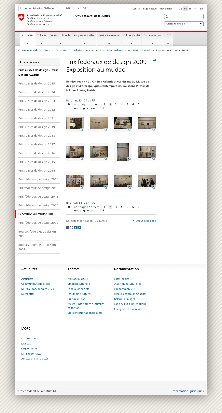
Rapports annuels (124, 288)
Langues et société (84, 35)
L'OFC (168, 35)
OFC (83, 8)
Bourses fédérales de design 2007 (37, 247)
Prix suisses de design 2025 (36, 83)
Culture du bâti (131, 35)
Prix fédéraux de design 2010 (38, 205)
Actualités (28, 36)
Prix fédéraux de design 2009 (38, 222)
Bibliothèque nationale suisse (85, 312)
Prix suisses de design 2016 (36, 153)
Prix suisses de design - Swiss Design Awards (125, 50)
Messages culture (78, 278)
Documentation (152, 35)
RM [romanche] (195, 8)
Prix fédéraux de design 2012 (38, 188)
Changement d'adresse (127, 309)
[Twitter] (72, 227)
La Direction (28, 338)
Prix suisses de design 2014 (36, 170)
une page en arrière (86, 104)
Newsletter (27, 293)
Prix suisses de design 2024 (36, 92)
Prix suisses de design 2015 (36, 162)
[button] (167, 16)
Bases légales (121, 278)
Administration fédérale (37, 8)
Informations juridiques (188, 391)
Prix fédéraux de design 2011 (38, 196)
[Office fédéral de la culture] (74, 19)
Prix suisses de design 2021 (36, 118)
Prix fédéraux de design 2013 (38, 179)
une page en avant (86, 108)
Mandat (26, 343)
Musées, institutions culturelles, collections (86, 305)
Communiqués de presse (35, 283)
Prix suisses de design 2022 (36, 109)
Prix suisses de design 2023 (36, 101)
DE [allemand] (180, 8)
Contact (136, 8)
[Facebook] (68, 227)
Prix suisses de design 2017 (36, 144)
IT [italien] (190, 8)
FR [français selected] (185, 8)
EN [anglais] (201, 8)
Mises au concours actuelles (37, 288)
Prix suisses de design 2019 (36, 127)
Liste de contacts (31, 353)
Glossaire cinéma (183, 24)
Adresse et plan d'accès (34, 358)
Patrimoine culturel (108, 35)
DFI (66, 8)
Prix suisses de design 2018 (36, 135)
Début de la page (145, 220)
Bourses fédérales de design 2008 (37, 234)
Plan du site (166, 8)
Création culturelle (60, 35)
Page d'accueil (150, 8)
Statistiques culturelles (127, 283)
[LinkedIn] (79, 227)
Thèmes (41, 35)
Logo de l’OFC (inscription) (130, 303)
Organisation (29, 348)
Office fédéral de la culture (34, 50)
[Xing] (75, 227)
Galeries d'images (83, 50)
